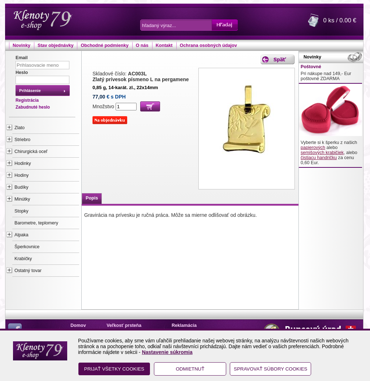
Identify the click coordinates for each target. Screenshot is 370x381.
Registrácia (27, 100)
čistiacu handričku (319, 157)
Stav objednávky (55, 45)
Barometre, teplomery (36, 222)
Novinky (21, 45)
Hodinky (22, 163)
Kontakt (164, 45)
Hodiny (21, 175)
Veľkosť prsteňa (124, 325)
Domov (78, 325)
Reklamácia (184, 325)
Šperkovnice (26, 246)
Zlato (19, 127)
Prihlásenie (30, 90)
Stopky (21, 211)
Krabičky (23, 258)
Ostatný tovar (28, 270)
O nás (142, 45)
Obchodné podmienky (104, 45)
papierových (313, 147)
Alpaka (21, 234)
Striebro (22, 139)
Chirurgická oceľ (30, 151)
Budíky (21, 187)
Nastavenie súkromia (167, 352)
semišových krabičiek (322, 152)
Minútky (22, 199)
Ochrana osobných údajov (208, 45)
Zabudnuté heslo (33, 107)
